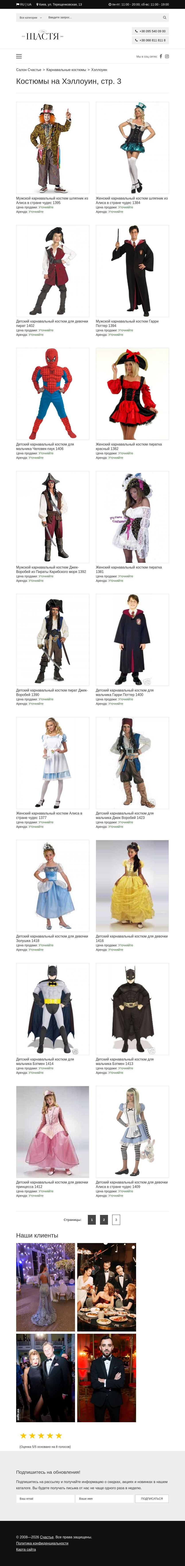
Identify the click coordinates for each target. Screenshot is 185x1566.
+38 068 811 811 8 (150, 40)
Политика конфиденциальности (42, 1543)
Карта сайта (26, 1549)
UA (29, 4)
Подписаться (152, 1498)
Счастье (47, 1537)
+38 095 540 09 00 (150, 31)
